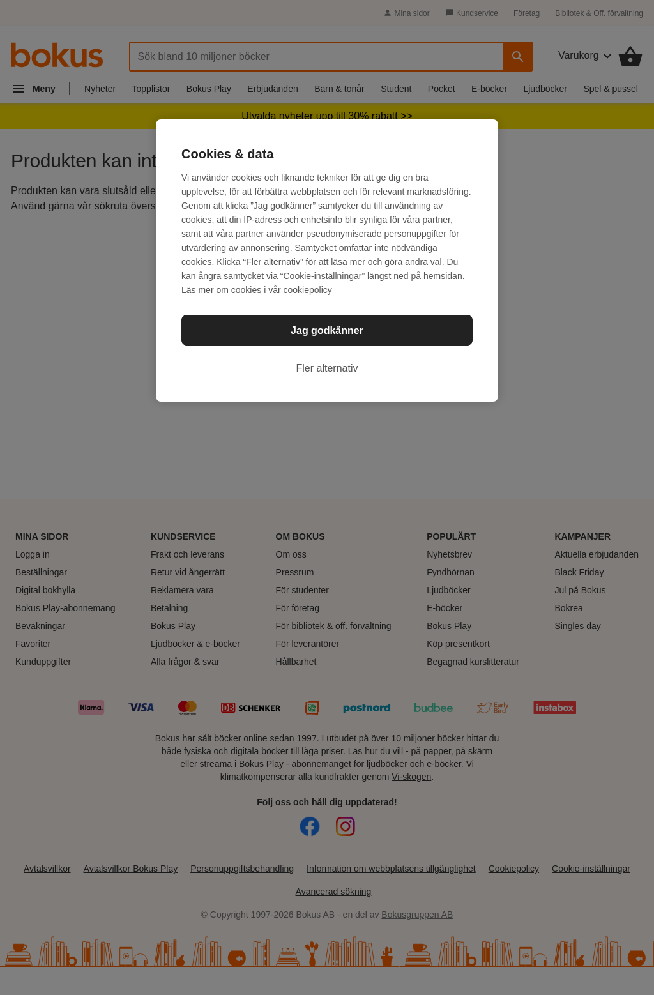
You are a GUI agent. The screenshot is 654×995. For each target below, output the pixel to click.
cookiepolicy (308, 290)
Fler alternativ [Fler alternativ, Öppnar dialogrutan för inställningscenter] (327, 368)
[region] (327, 260)
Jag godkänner (327, 330)
